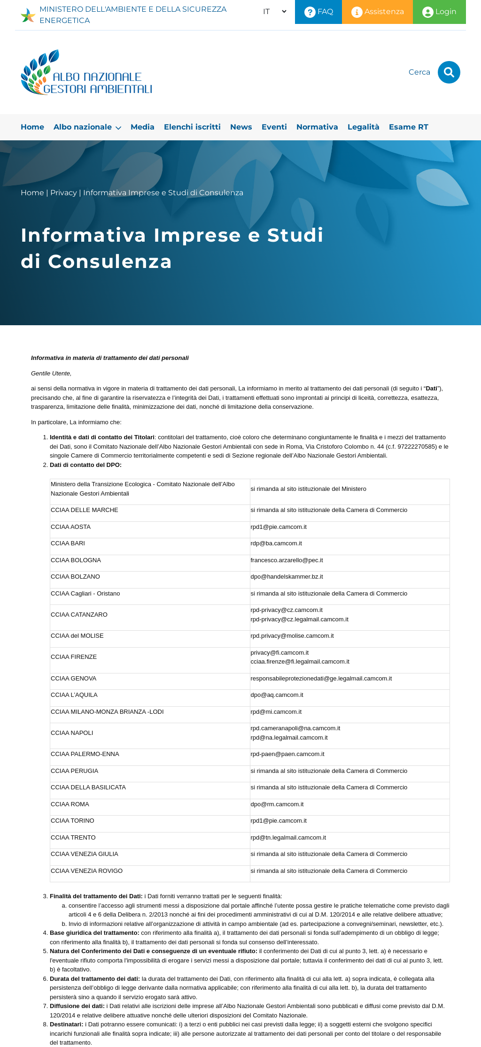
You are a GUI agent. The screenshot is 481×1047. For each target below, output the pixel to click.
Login (439, 12)
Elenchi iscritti (192, 126)
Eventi (274, 126)
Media (143, 126)
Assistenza (377, 12)
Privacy (63, 192)
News (241, 126)
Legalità (364, 126)
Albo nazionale (87, 127)
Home (32, 126)
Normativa (317, 126)
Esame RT (408, 126)
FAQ (318, 12)
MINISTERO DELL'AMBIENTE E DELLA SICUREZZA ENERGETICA (123, 15)
